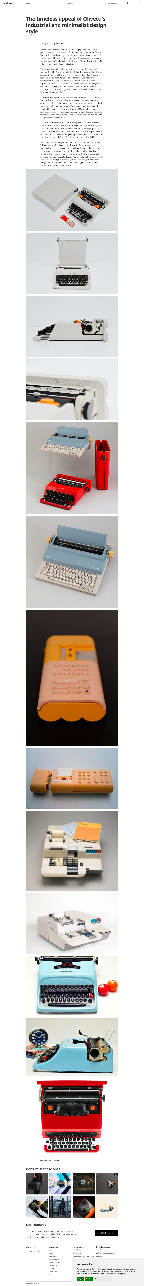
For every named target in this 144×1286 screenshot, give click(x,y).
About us (70, 3)
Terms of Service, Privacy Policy (83, 1256)
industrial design (52, 1160)
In (31, 1251)
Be (27, 1251)
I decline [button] (89, 1279)
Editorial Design (54, 1259)
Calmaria (99, 1256)
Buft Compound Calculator (105, 1253)
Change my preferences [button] (102, 1279)
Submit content (107, 1233)
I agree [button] (80, 1279)
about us (76, 1250)
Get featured (112, 3)
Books (51, 1253)
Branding (52, 1256)
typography (53, 1271)
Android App (100, 1250)
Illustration (53, 1265)
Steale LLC (36, 1283)
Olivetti (43, 50)
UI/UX (51, 1274)
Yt (34, 1251)
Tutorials (52, 1268)
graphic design (54, 1262)
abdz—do (8, 3)
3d (50, 1250)
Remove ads (77, 1253)
